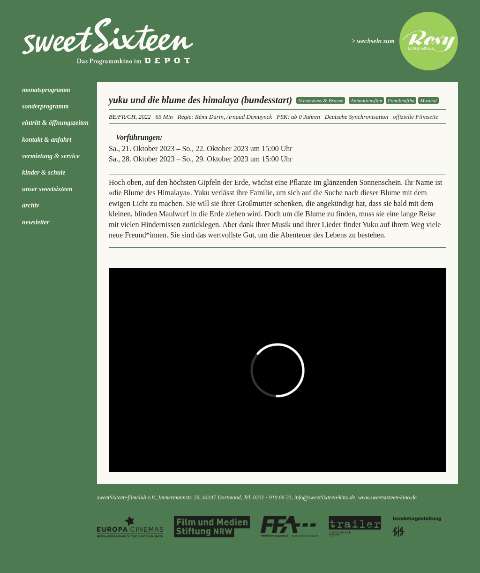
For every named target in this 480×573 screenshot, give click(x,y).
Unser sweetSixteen (47, 188)
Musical (428, 100)
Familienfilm (401, 100)
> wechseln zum (373, 41)
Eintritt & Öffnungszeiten (55, 122)
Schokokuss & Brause (320, 100)
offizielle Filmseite (415, 116)
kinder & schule (44, 172)
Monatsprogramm (46, 89)
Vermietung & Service (51, 156)
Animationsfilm (366, 100)
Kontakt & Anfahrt (46, 139)
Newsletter (35, 222)
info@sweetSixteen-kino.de (324, 497)
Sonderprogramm (45, 106)
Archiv (30, 205)
